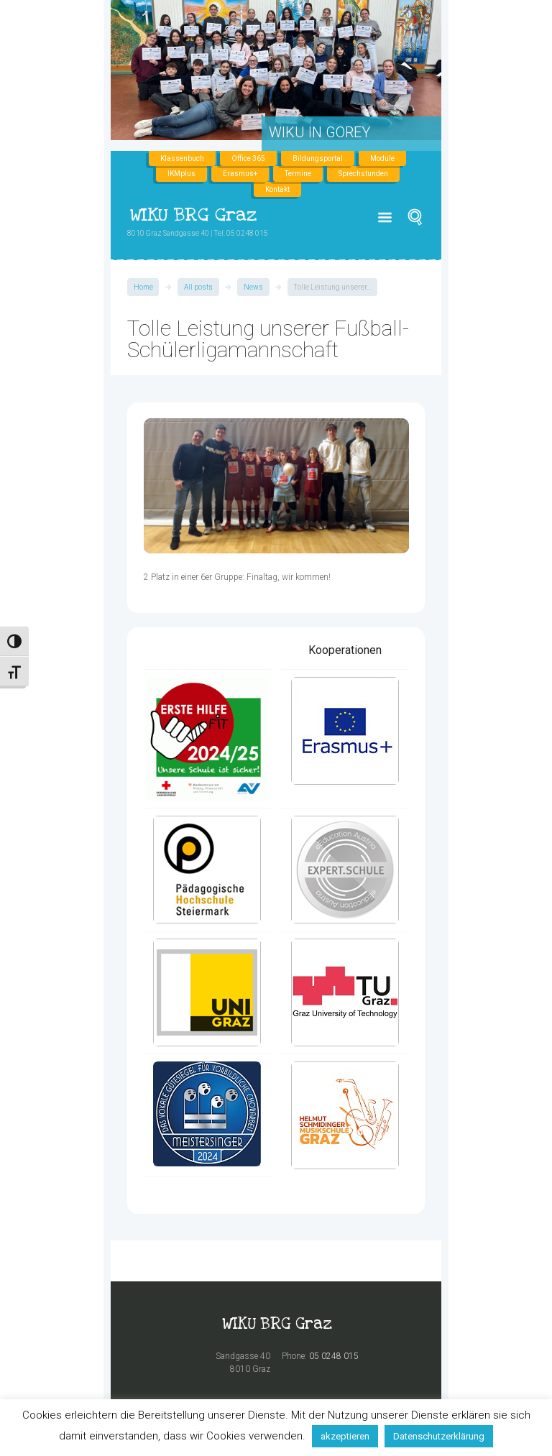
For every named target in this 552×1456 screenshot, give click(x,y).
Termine (298, 174)
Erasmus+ (240, 174)
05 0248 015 (334, 1356)
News (253, 287)
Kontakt (277, 189)
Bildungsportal (318, 158)
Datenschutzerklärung (438, 1436)
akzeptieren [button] (345, 1436)
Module (382, 158)
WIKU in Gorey (319, 132)
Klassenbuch (182, 158)
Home (143, 287)
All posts (198, 287)
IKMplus (181, 174)
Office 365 (248, 158)
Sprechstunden (363, 174)
